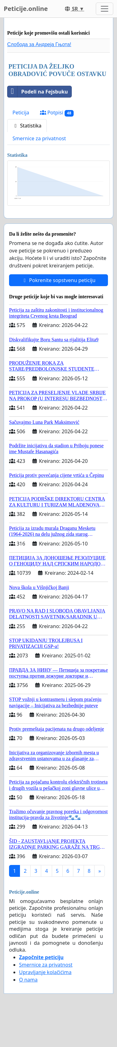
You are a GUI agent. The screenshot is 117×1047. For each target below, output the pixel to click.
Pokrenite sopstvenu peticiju (58, 280)
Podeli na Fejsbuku (37, 91)
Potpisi (57, 112)
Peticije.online (26, 8)
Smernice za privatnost (39, 138)
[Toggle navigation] (104, 8)
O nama (28, 979)
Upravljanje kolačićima (45, 972)
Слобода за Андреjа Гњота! (39, 44)
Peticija (20, 112)
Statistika (26, 125)
